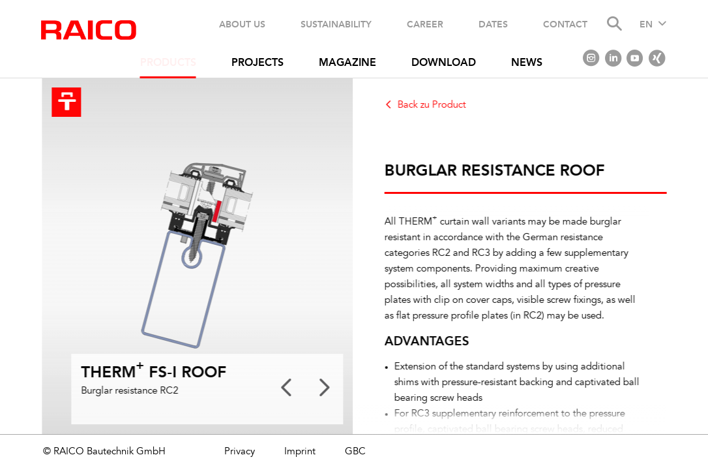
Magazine (347, 63)
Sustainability (336, 24)
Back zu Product (436, 105)
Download (443, 63)
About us (242, 24)
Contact (565, 24)
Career (425, 24)
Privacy (239, 452)
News (526, 63)
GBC (355, 452)
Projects (257, 63)
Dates (493, 24)
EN (646, 24)
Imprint (300, 452)
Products (168, 63)
